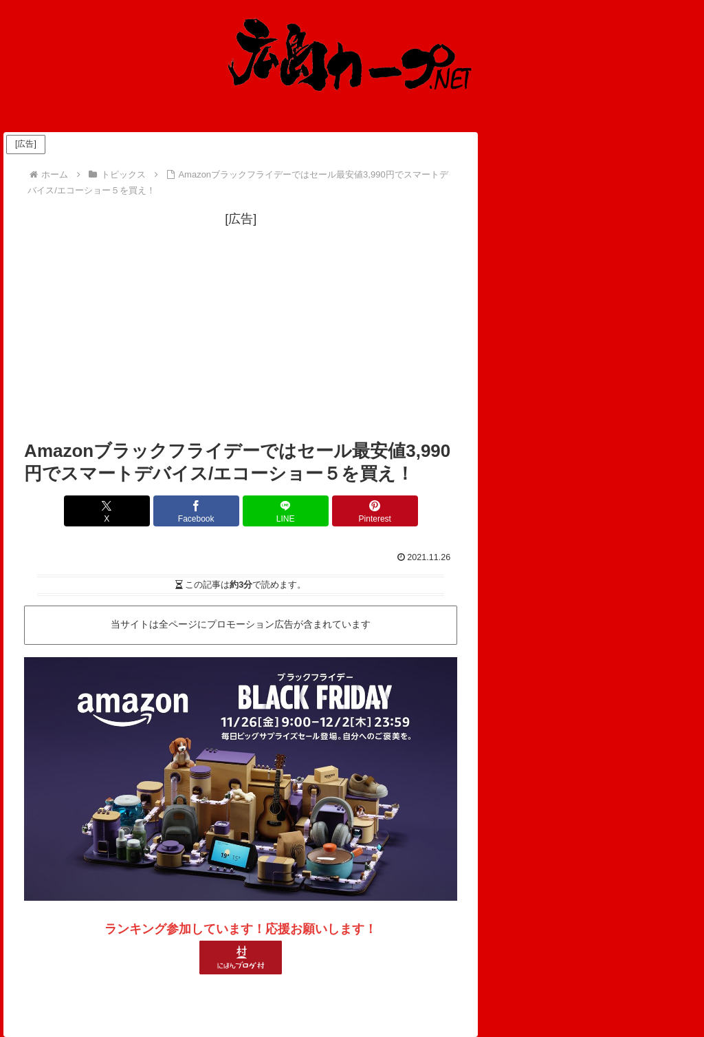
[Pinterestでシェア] (350, 510)
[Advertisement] (240, 326)
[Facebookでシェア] (204, 510)
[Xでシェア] (131, 510)
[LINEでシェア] (277, 510)
